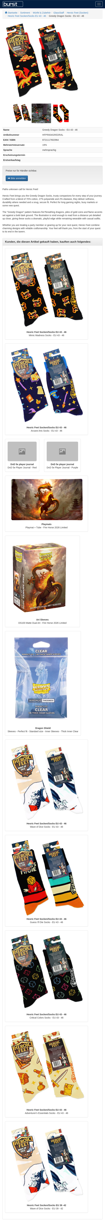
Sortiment (25, 12)
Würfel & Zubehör (42, 12)
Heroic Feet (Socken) (77, 12)
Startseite (11, 12)
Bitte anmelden (17, 178)
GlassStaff (58, 12)
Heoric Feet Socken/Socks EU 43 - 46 (27, 16)
